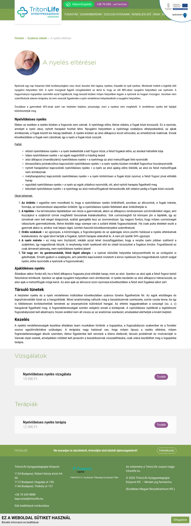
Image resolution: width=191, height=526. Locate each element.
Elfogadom (180, 519)
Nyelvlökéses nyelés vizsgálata (47, 374)
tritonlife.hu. (133, 471)
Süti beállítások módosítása (32, 505)
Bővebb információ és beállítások (20, 522)
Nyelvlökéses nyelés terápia (44, 422)
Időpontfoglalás (79, 4)
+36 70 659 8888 (25, 494)
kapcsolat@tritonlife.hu (29, 498)
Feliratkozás (166, 450)
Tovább (161, 376)
